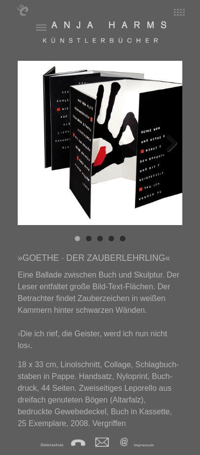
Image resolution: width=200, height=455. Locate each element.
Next (167, 142)
